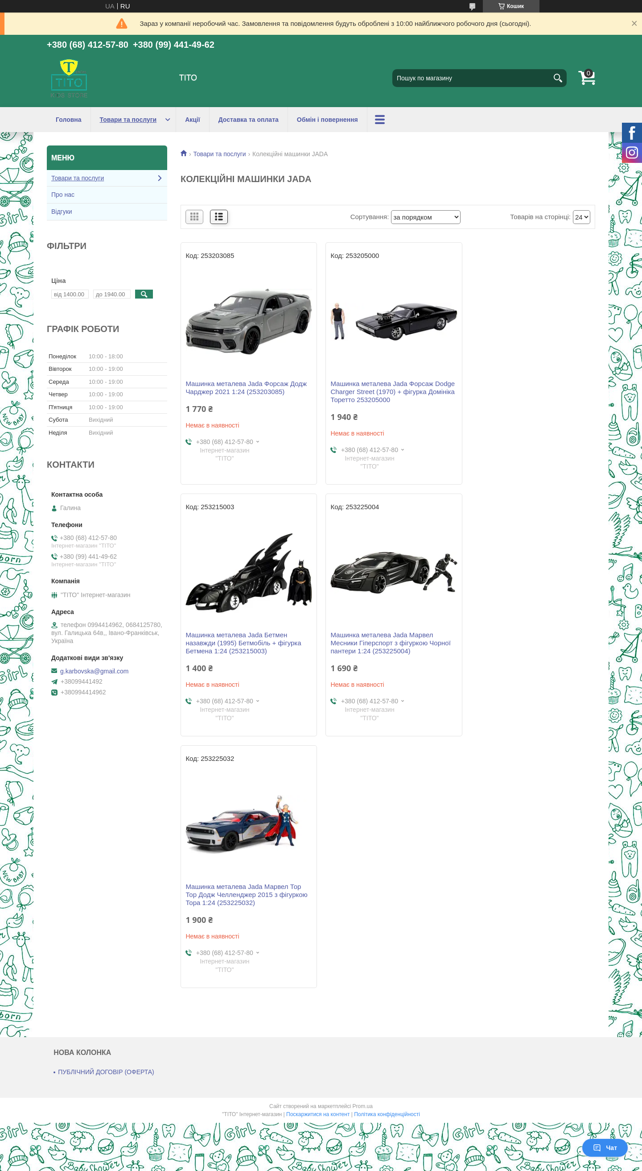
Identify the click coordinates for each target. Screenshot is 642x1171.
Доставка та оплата (248, 119)
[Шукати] (558, 78)
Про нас (62, 194)
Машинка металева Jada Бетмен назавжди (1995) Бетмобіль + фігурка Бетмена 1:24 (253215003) (525, 391)
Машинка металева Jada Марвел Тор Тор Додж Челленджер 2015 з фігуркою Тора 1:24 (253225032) (388, 643)
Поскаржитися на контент (318, 863)
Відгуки (61, 211)
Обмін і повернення (327, 119)
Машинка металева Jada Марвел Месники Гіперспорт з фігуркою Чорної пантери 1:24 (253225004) (245, 643)
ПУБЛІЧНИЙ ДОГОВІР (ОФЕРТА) (106, 820)
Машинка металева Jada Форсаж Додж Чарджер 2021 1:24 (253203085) (246, 387)
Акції (192, 119)
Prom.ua (363, 854)
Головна (69, 119)
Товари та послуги (128, 119)
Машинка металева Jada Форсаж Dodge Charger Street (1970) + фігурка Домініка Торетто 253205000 (385, 391)
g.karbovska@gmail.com (94, 671)
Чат (605, 1148)
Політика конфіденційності (387, 863)
